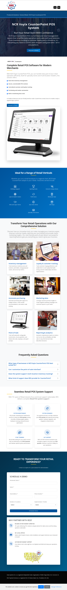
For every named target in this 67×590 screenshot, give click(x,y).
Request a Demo (33, 50)
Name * (12, 487)
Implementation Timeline (40, 502)
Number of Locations (15, 502)
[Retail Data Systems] (11, 5)
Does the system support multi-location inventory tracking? (31, 374)
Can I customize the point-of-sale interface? (25, 369)
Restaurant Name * (15, 480)
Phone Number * (38, 494)
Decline (47, 587)
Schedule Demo (33, 511)
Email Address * (14, 494)
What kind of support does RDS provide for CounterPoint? (30, 378)
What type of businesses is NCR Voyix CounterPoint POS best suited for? (31, 364)
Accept (41, 587)
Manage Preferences (56, 587)
